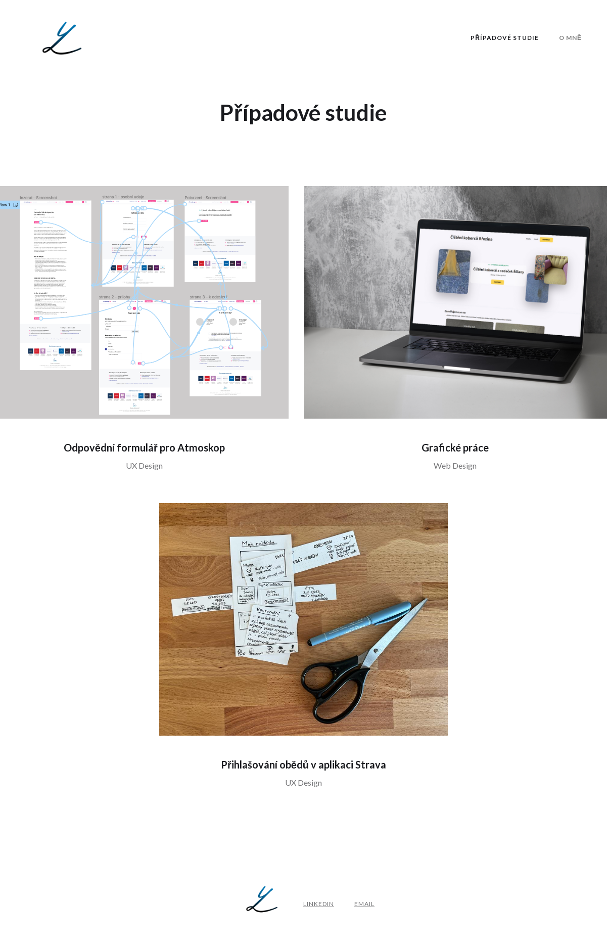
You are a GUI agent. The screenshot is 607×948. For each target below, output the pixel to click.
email (364, 904)
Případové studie (505, 37)
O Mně (570, 37)
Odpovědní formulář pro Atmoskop (144, 447)
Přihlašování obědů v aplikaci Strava (303, 764)
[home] (63, 38)
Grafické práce (455, 447)
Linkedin (318, 904)
